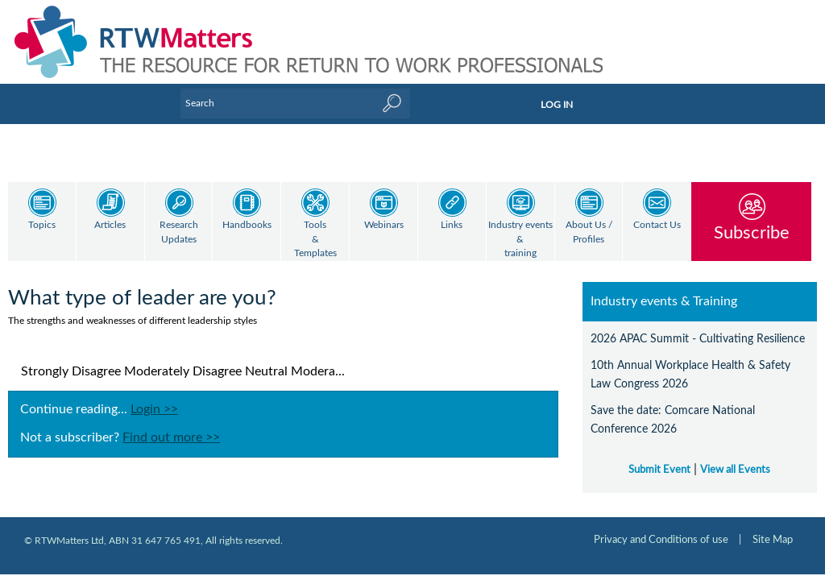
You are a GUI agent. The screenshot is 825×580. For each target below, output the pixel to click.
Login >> (154, 409)
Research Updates (179, 232)
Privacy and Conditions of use (661, 539)
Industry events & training (520, 239)
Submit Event (659, 469)
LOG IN (557, 105)
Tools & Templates (315, 239)
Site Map (772, 539)
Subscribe (752, 232)
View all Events (735, 469)
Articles (110, 225)
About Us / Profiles (589, 232)
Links (451, 225)
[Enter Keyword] (295, 103)
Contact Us (657, 225)
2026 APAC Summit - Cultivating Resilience (698, 339)
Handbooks (247, 225)
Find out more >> (171, 437)
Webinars (384, 225)
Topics (42, 225)
